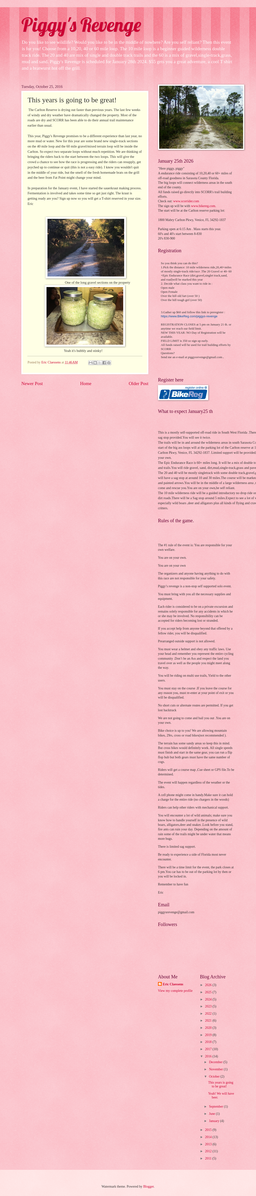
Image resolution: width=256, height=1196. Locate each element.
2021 (208, 1020)
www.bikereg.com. (203, 206)
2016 (208, 1056)
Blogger (148, 1186)
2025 (208, 992)
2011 (208, 1158)
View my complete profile (175, 991)
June (212, 1114)
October (215, 1076)
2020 (208, 1028)
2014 (208, 1137)
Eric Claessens (173, 984)
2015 (208, 1130)
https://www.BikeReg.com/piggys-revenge (189, 316)
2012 (208, 1151)
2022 (208, 1013)
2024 (208, 999)
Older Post (138, 383)
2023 (208, 1006)
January (214, 1121)
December (216, 1062)
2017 (208, 1049)
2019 (208, 1035)
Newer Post (32, 383)
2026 (208, 985)
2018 (208, 1042)
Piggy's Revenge (81, 24)
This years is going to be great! (220, 1084)
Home (85, 383)
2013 (208, 1144)
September (216, 1106)
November (216, 1069)
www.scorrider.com (185, 201)
